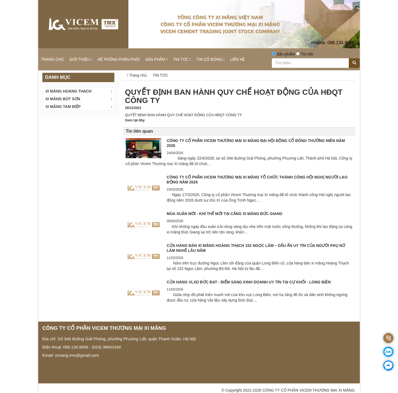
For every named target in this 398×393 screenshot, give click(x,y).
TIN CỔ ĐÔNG (211, 59)
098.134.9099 (332, 42)
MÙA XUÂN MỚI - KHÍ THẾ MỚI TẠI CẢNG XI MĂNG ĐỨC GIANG (225, 213)
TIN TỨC (182, 59)
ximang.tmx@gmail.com (77, 355)
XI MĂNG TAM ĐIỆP (63, 106)
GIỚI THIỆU (80, 59)
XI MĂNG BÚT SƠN (62, 99)
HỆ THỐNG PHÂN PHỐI (119, 59)
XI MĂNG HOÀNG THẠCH (68, 91)
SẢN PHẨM (156, 59)
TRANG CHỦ (52, 59)
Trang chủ (137, 75)
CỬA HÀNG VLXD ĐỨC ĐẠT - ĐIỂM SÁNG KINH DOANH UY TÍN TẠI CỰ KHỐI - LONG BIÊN (249, 282)
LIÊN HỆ (237, 59)
